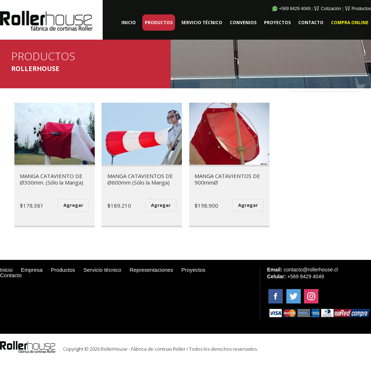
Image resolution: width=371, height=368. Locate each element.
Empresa (32, 269)
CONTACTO (310, 22)
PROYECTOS (277, 22)
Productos (358, 8)
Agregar (73, 205)
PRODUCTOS (159, 22)
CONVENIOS (243, 22)
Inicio (6, 269)
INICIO (128, 22)
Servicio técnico (102, 269)
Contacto (11, 275)
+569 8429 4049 (291, 8)
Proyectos (194, 269)
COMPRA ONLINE (349, 22)
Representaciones (151, 269)
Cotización (327, 8)
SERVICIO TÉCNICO (201, 22)
